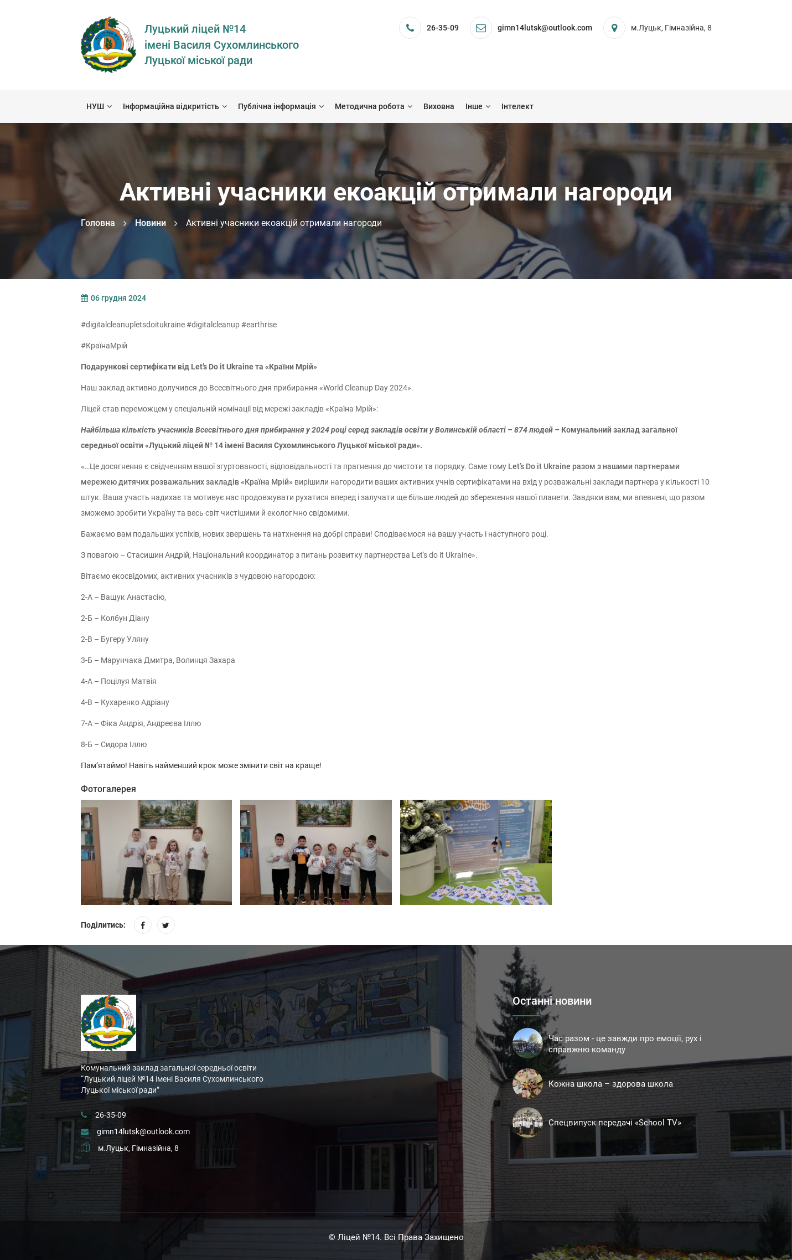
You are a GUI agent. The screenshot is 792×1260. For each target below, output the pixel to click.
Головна (98, 223)
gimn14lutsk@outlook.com (143, 1131)
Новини (150, 223)
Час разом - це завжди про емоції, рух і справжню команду (625, 1044)
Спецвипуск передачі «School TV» (614, 1123)
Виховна (438, 106)
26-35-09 (443, 27)
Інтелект (517, 106)
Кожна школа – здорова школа (610, 1084)
